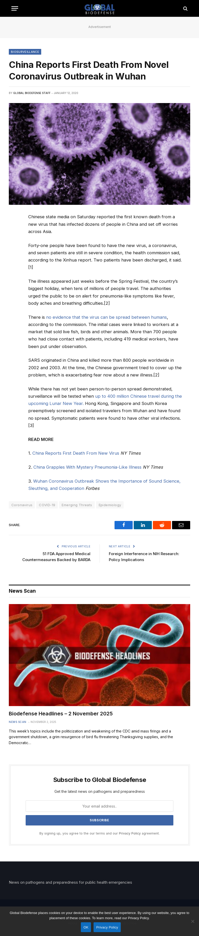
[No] (192, 921)
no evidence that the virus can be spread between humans (106, 317)
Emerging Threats (77, 505)
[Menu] (14, 8)
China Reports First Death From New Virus (75, 453)
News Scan (17, 721)
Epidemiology (110, 505)
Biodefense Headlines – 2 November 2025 (61, 713)
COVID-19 (47, 505)
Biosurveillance (25, 52)
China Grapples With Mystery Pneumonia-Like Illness (87, 467)
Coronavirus (21, 505)
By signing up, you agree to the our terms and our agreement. (99, 833)
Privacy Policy (130, 833)
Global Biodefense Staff (32, 93)
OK (85, 927)
